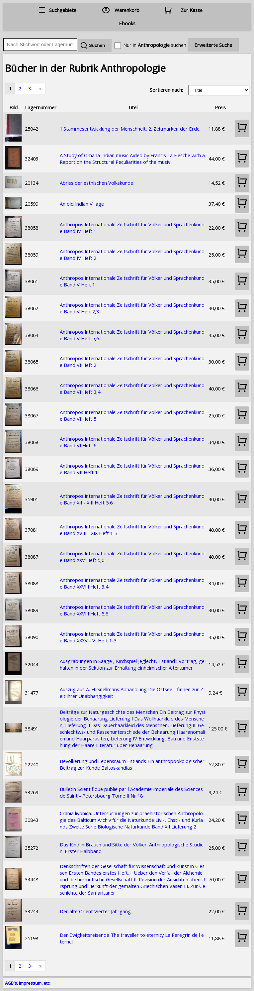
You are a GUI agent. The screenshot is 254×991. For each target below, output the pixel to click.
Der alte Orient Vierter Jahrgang (95, 911)
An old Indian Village (82, 203)
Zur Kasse (192, 10)
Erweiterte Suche (213, 45)
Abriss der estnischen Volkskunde (96, 182)
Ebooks (127, 23)
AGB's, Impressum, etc (27, 983)
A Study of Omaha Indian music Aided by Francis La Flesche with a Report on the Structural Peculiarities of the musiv (132, 158)
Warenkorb (127, 10)
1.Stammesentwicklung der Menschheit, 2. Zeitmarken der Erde (130, 128)
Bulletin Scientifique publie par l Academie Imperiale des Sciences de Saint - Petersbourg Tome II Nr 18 (131, 792)
